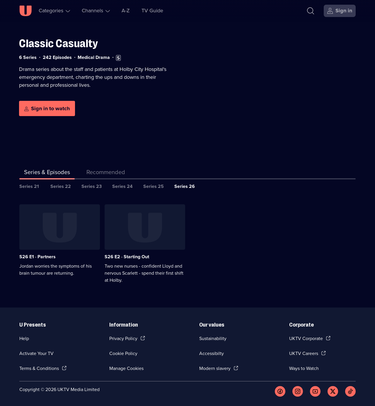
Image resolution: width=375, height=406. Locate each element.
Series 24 (122, 186)
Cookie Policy (123, 353)
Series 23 (91, 186)
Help (24, 338)
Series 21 (29, 186)
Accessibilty (211, 353)
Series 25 (153, 186)
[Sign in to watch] (47, 108)
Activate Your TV (36, 353)
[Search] (310, 11)
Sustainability (212, 338)
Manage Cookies (126, 368)
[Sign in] (340, 11)
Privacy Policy (123, 338)
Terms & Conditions (39, 368)
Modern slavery (215, 368)
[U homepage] (25, 11)
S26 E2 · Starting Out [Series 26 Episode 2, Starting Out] (127, 256)
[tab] (106, 173)
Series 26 (184, 186)
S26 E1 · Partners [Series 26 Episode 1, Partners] (37, 256)
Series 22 (60, 186)
